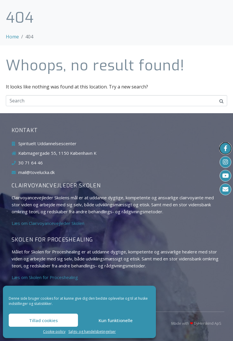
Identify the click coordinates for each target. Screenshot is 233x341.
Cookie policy (54, 332)
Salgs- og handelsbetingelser (92, 332)
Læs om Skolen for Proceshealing (45, 277)
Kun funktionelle (116, 320)
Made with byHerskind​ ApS (196, 323)
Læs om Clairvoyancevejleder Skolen (48, 223)
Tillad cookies (43, 320)
